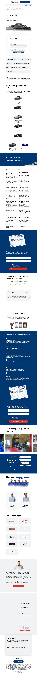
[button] (29, 297)
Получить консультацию (18, 52)
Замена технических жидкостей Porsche (15, 9)
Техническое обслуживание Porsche (14, 8)
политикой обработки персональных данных (18, 50)
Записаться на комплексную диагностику (18, 268)
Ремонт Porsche (13, 7)
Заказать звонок (25, 1)
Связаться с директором (18, 585)
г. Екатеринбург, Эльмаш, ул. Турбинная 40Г (16, 647)
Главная (7, 7)
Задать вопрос (25, 630)
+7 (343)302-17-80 (28, 5)
